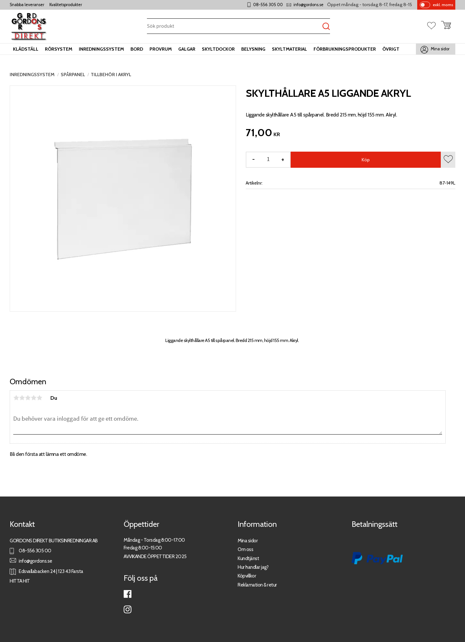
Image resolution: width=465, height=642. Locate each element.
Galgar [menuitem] (186, 49)
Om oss (245, 549)
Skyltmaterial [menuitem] (289, 49)
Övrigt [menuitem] (390, 49)
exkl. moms (443, 4)
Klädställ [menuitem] (25, 49)
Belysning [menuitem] (253, 49)
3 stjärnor (28, 398)
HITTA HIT (20, 581)
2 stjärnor (22, 398)
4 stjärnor (33, 398)
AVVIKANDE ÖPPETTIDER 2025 (155, 556)
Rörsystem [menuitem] (58, 49)
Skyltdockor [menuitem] (218, 49)
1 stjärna (16, 398)
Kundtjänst (248, 558)
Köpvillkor (247, 576)
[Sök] (326, 26)
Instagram (127, 609)
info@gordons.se (309, 4)
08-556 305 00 (268, 4)
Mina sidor (248, 540)
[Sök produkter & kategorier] (234, 26)
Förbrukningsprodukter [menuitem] (345, 49)
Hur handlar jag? (253, 567)
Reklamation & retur (257, 585)
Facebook (127, 594)
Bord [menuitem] (136, 49)
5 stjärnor (39, 398)
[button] (434, 26)
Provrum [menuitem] (161, 49)
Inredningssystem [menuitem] (101, 49)
